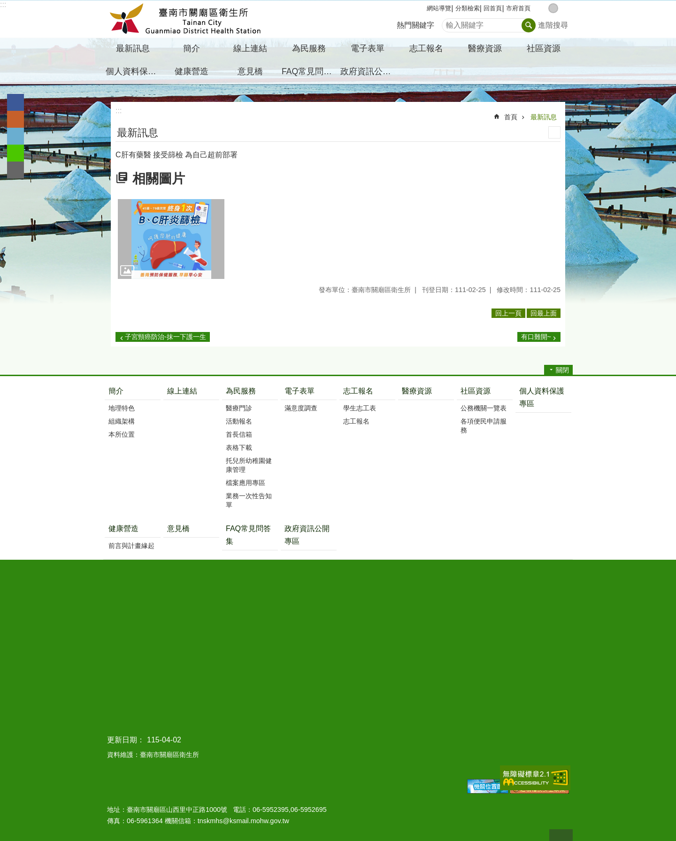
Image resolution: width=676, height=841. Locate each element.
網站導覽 (439, 8)
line (15, 153)
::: (3, 4)
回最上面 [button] (543, 313)
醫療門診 (239, 408)
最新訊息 (543, 117)
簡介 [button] (191, 48)
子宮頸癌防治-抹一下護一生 (165, 336)
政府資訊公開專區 (368, 71)
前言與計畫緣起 (131, 545)
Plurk (15, 119)
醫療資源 (485, 48)
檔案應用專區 (245, 482)
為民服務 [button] (309, 48)
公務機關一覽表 (484, 408)
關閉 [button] (562, 370)
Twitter (15, 136)
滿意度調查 (300, 408)
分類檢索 (467, 8)
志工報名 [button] (426, 48)
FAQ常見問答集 (310, 71)
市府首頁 (518, 8)
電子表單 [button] (367, 48)
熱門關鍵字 (415, 25)
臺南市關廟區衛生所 (185, 19)
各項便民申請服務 (484, 425)
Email (15, 170)
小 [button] (543, 8)
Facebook (15, 102)
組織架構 (121, 421)
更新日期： (126, 740)
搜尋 (449, 23)
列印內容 (554, 132)
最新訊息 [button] (133, 48)
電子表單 (299, 391)
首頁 (510, 117)
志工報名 (358, 391)
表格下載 (239, 447)
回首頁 (493, 8)
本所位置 (121, 434)
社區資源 (476, 391)
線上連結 (250, 48)
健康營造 (123, 528)
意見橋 (250, 71)
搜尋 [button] (529, 25)
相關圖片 (158, 178)
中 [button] (553, 8)
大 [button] (563, 8)
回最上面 (561, 835)
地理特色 (121, 408)
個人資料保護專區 (134, 71)
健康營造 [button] (191, 71)
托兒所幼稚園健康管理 (249, 465)
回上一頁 (508, 313)
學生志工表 (359, 408)
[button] (171, 239)
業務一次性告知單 (249, 500)
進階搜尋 (553, 25)
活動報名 (239, 421)
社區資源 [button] (544, 48)
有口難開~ (536, 336)
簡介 (115, 391)
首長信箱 (239, 434)
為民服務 (241, 391)
